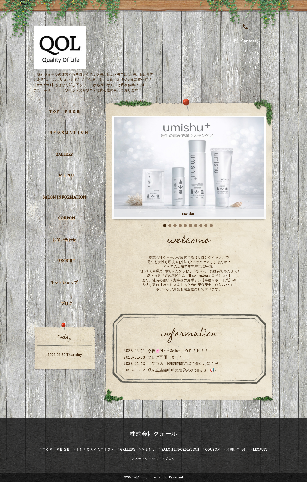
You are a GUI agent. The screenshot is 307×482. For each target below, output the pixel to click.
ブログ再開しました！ (167, 357)
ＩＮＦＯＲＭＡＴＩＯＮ (67, 132)
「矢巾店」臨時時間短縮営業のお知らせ (183, 363)
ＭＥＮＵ (67, 175)
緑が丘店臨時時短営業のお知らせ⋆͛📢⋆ (182, 370)
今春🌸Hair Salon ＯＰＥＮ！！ (178, 350)
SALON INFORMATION (64, 197)
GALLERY (64, 154)
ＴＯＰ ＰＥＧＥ (64, 111)
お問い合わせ (64, 239)
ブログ (67, 303)
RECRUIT (66, 260)
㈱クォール (143, 477)
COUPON (66, 218)
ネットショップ (64, 282)
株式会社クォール (153, 433)
